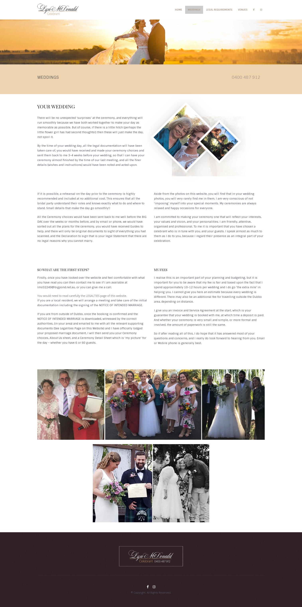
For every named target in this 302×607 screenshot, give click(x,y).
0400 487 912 (246, 77)
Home (178, 9)
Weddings (194, 9)
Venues (243, 9)
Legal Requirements (219, 9)
